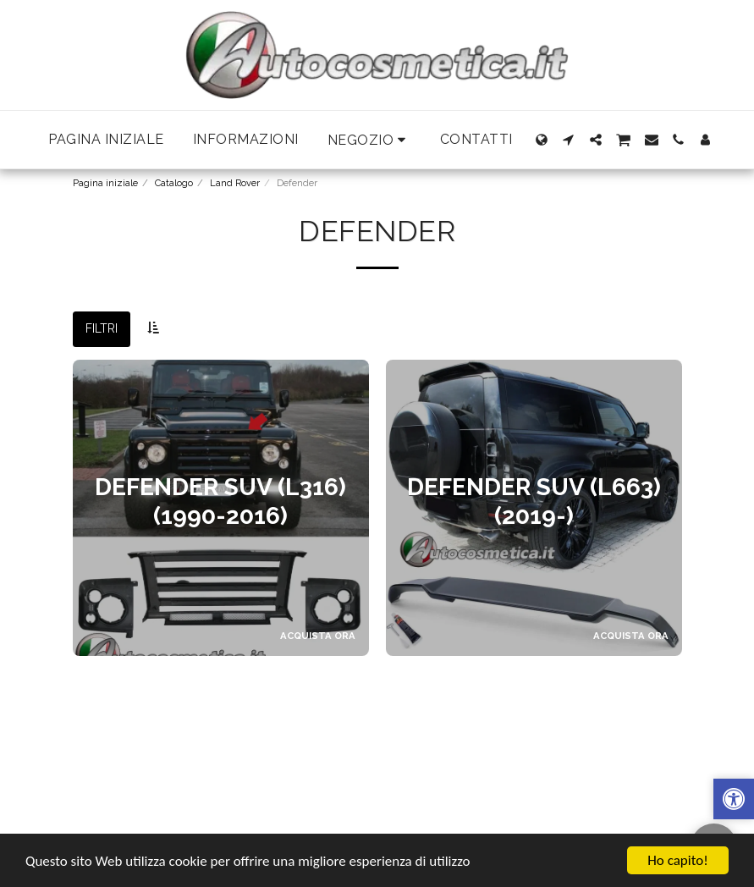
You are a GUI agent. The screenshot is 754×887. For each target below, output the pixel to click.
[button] (369, 140)
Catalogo (174, 183)
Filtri (101, 328)
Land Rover (235, 183)
